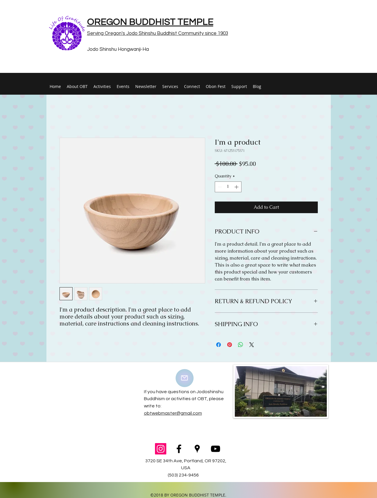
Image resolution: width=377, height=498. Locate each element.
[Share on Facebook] (218, 344)
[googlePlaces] (197, 448)
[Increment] (237, 187)
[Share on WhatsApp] (240, 344)
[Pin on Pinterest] (229, 344)
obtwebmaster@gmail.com (173, 413)
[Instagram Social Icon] (160, 448)
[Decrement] (219, 187)
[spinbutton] (228, 187)
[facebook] (179, 448)
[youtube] (215, 448)
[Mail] (185, 378)
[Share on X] (251, 344)
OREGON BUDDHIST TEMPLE (150, 22)
